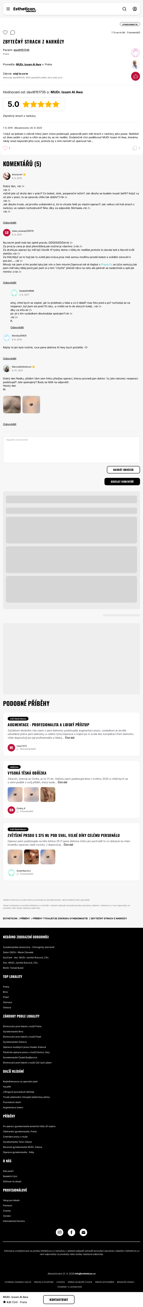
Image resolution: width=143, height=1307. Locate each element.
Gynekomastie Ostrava (15, 1041)
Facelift (7, 1086)
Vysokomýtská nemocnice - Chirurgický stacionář (28, 947)
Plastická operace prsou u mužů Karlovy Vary (26, 1052)
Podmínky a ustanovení (70, 1287)
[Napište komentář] (71, 449)
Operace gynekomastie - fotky (18, 1152)
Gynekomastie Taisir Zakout (17, 1141)
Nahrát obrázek (123, 470)
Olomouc (7, 1002)
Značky (7, 1210)
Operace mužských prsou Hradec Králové (24, 1047)
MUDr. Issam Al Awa (28, 64)
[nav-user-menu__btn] (135, 9)
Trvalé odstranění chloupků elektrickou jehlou (26, 1097)
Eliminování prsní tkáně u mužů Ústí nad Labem (27, 1062)
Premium (7, 1205)
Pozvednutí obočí (12, 1102)
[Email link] (83, 1232)
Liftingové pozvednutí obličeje (18, 1091)
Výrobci (7, 1215)
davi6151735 (21, 49)
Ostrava (7, 1007)
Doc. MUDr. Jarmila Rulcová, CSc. (20, 962)
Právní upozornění (104, 1282)
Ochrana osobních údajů (18, 1282)
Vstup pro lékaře (11, 1200)
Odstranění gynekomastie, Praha (20, 1131)
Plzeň (6, 997)
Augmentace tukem (13, 1107)
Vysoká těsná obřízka (27, 773)
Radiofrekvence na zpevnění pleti (20, 1081)
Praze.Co (106, 264)
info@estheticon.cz (85, 1273)
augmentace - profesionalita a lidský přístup (48, 724)
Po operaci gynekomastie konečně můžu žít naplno (29, 1126)
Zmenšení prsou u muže (15, 1136)
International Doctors (14, 1221)
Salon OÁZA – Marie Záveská (18, 952)
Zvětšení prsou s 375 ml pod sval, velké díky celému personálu (64, 835)
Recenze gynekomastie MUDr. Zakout (22, 1147)
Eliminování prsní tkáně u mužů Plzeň (22, 1036)
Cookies (60, 1282)
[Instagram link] (59, 1233)
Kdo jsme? (8, 1171)
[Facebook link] (71, 1233)
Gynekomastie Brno (13, 1031)
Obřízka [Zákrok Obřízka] (14, 767)
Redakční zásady (125, 1282)
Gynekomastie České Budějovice (20, 1057)
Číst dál (69, 737)
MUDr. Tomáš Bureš (13, 967)
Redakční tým (10, 1176)
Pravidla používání (43, 1282)
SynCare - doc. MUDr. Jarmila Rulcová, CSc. (26, 957)
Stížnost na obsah (12, 1181)
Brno (5, 992)
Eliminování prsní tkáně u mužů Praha (22, 1026)
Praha (6, 986)
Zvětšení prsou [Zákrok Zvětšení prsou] (18, 719)
